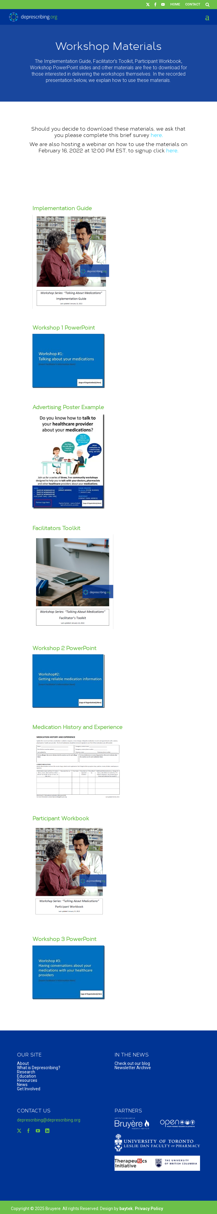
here (156, 135)
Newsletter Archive (133, 1068)
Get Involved (28, 1089)
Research (26, 1072)
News (22, 1084)
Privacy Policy (149, 1208)
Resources (27, 1080)
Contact (192, 4)
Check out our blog (132, 1063)
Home (175, 4)
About (23, 1063)
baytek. (127, 1208)
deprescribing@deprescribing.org (48, 1120)
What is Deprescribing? (38, 1068)
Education (26, 1076)
